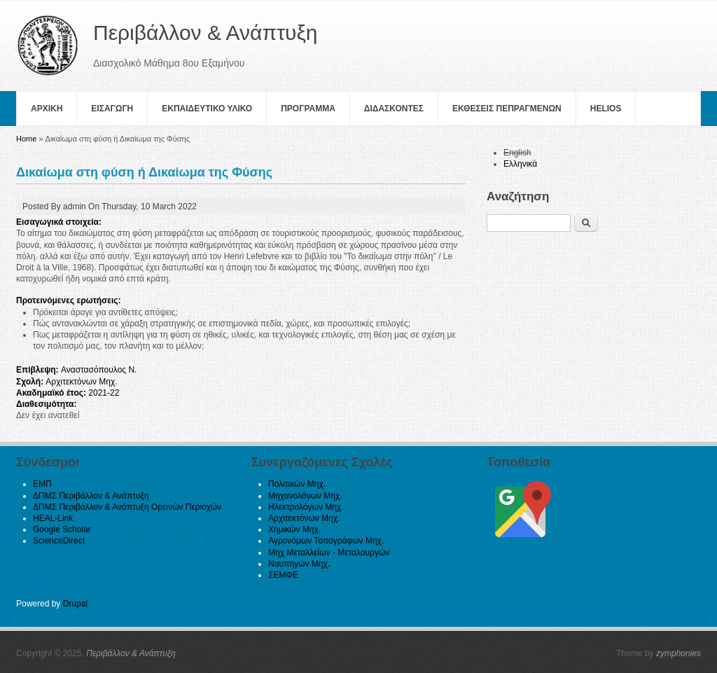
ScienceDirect (59, 541)
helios (606, 108)
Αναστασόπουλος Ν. (99, 370)
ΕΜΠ (42, 484)
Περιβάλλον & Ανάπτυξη (131, 653)
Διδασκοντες (394, 108)
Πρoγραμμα (308, 108)
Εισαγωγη (112, 108)
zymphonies (678, 653)
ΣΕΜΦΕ (283, 575)
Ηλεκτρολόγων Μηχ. (306, 507)
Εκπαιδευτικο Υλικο (207, 108)
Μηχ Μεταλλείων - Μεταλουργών (328, 552)
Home (26, 138)
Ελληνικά (520, 164)
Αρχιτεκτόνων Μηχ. (81, 382)
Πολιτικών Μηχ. (297, 484)
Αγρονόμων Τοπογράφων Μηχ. (326, 541)
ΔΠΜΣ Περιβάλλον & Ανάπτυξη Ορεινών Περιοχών (127, 507)
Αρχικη (46, 108)
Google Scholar (62, 529)
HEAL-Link (53, 518)
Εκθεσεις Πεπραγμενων (507, 108)
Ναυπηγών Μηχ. (299, 564)
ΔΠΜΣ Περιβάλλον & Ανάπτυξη (91, 496)
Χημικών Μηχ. (294, 529)
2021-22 (103, 393)
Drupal (75, 604)
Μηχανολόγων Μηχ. (305, 496)
